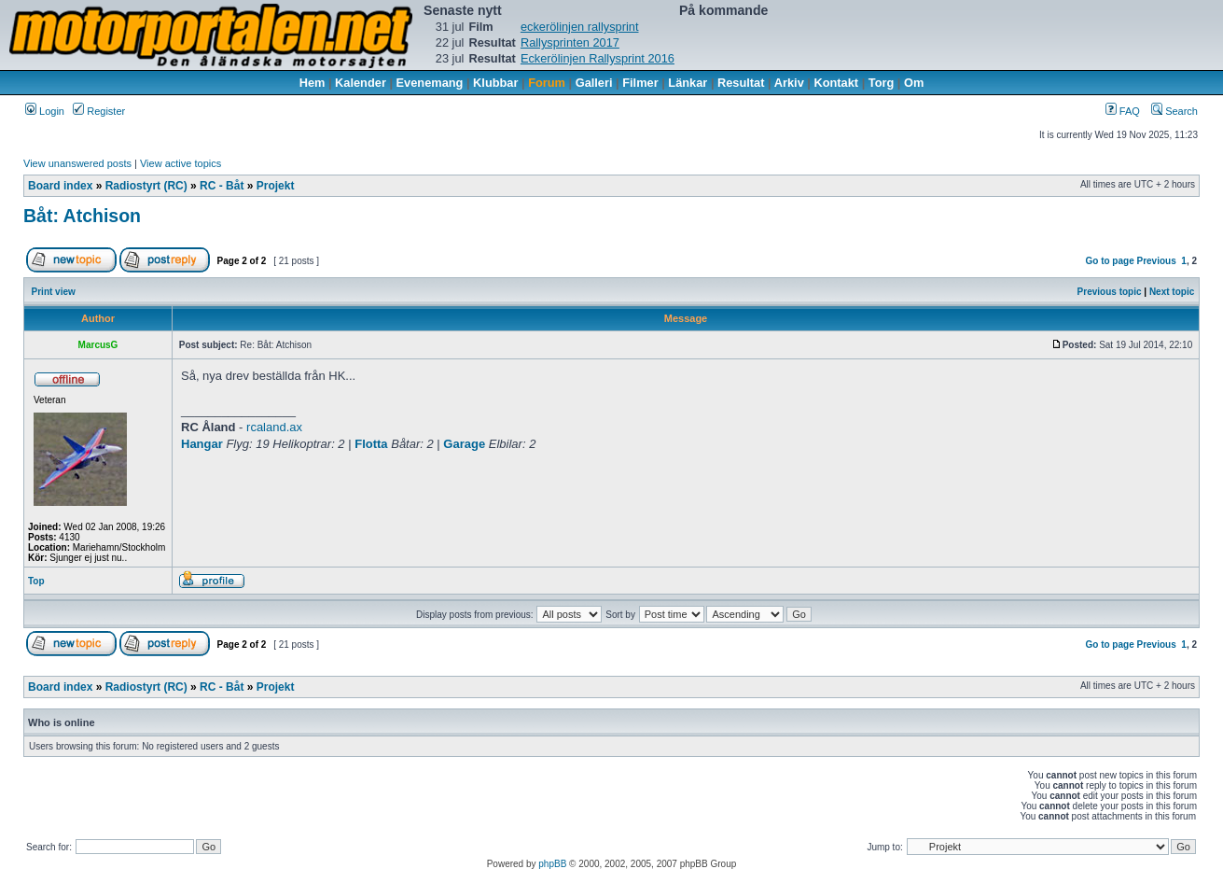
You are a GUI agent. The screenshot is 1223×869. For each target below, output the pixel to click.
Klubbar (495, 83)
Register (99, 111)
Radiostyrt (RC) (146, 185)
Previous (1156, 261)
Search (1174, 111)
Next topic (1171, 292)
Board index (60, 185)
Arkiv (789, 83)
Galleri (594, 83)
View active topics (180, 163)
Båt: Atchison (82, 215)
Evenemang (430, 83)
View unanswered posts (77, 163)
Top (36, 581)
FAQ (1122, 111)
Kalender (360, 83)
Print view (54, 292)
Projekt (276, 185)
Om (914, 83)
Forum (546, 83)
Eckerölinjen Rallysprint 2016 (597, 58)
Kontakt (835, 83)
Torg (881, 83)
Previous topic (1109, 292)
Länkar (687, 83)
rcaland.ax (274, 427)
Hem (312, 83)
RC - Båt (221, 185)
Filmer (640, 83)
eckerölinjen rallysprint (580, 27)
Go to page (1109, 261)
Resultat (741, 83)
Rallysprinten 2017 (570, 42)
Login (44, 111)
